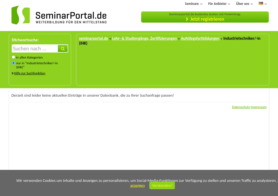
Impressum (259, 107)
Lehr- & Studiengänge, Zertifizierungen (144, 38)
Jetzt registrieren (207, 19)
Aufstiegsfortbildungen (200, 38)
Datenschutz (241, 107)
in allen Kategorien (29, 57)
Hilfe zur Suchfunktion (29, 73)
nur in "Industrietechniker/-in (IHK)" (37, 65)
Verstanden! (162, 185)
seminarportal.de (93, 38)
